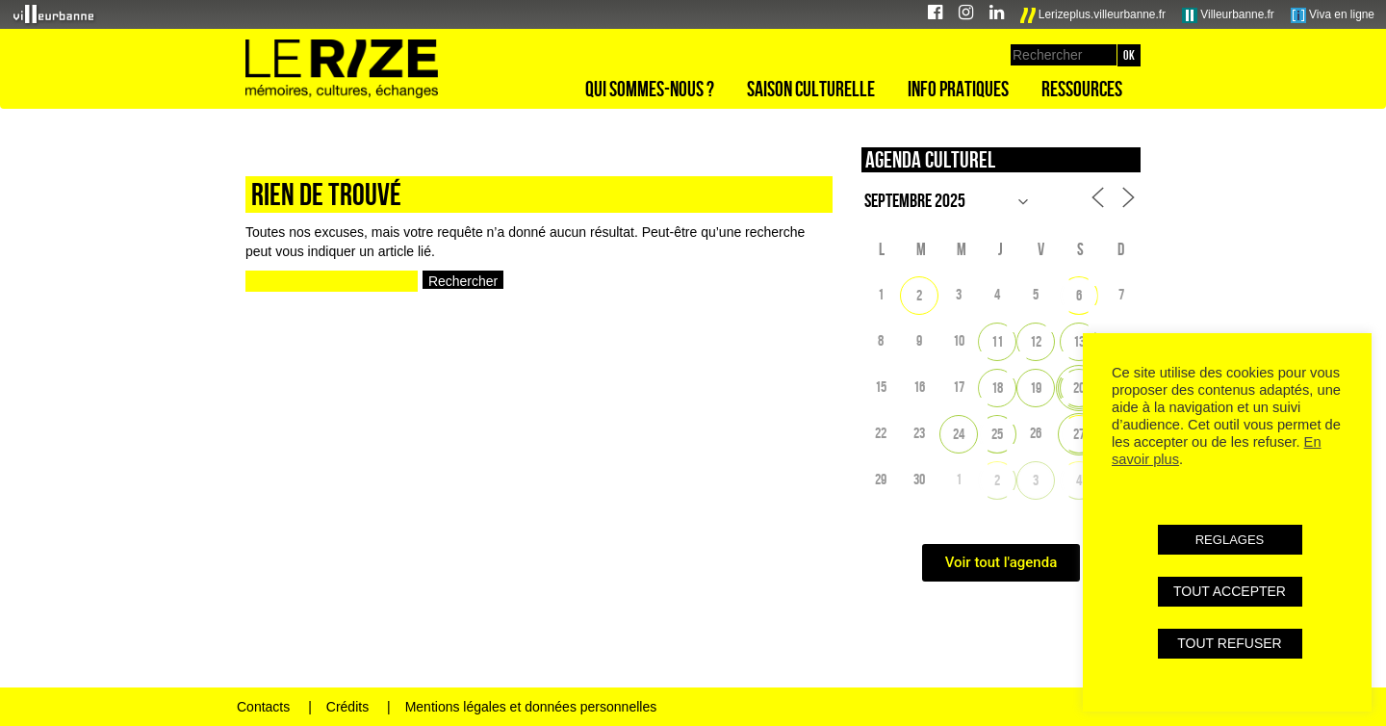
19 (1035, 387)
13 (1079, 341)
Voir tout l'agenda (1001, 562)
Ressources (1081, 88)
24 (958, 434)
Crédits (347, 706)
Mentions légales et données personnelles (531, 706)
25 (997, 434)
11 (997, 341)
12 (1035, 341)
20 (1079, 387)
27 (1079, 434)
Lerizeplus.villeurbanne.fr (1093, 15)
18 (997, 387)
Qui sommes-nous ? (649, 88)
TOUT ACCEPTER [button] (1229, 591)
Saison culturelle (811, 88)
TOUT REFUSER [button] (1229, 643)
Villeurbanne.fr (1228, 15)
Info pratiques (958, 88)
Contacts (263, 706)
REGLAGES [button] (1230, 539)
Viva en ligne (1332, 15)
